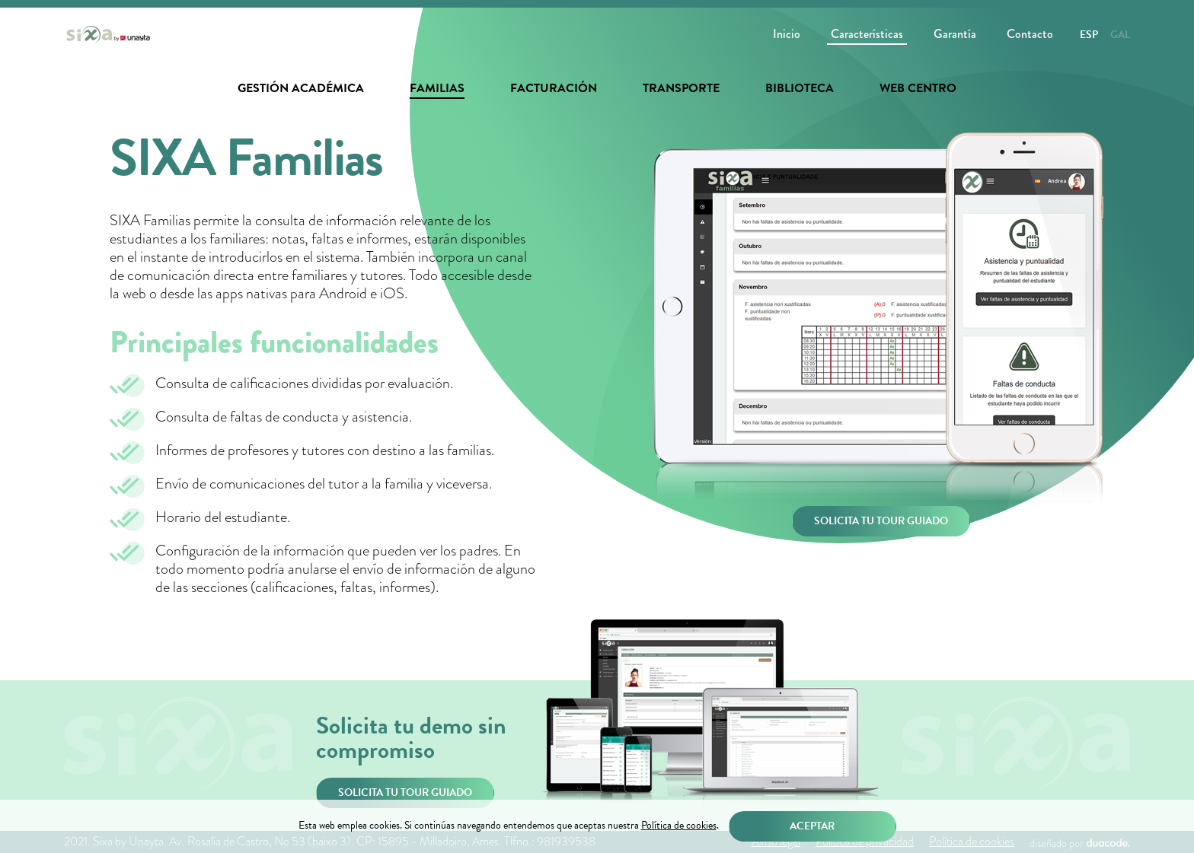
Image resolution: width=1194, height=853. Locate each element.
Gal (1120, 35)
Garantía (955, 34)
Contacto (1030, 34)
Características (867, 34)
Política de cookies (679, 825)
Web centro (918, 88)
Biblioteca (799, 88)
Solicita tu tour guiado (881, 521)
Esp (1089, 35)
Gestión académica (301, 88)
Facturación (553, 88)
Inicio (786, 34)
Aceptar (812, 826)
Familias (437, 88)
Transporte (681, 88)
